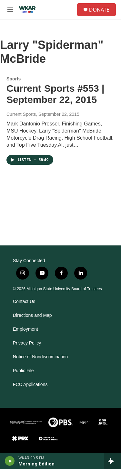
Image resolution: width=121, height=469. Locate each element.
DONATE (99, 10)
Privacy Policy (27, 343)
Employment (25, 329)
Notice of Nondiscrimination (40, 356)
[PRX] (20, 438)
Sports (13, 78)
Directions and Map (32, 315)
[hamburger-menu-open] (10, 9)
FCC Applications (30, 384)
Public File (23, 370)
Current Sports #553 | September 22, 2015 (55, 94)
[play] (10, 461)
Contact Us (24, 301)
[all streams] (112, 461)
